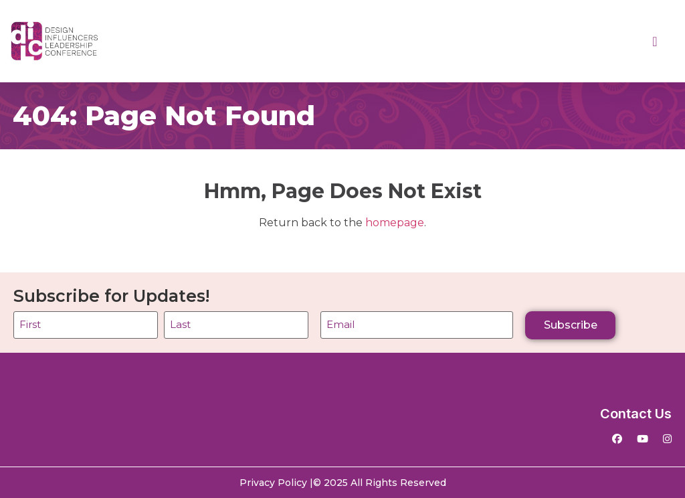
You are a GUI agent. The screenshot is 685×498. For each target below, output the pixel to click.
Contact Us (636, 414)
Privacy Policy (273, 483)
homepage (394, 222)
